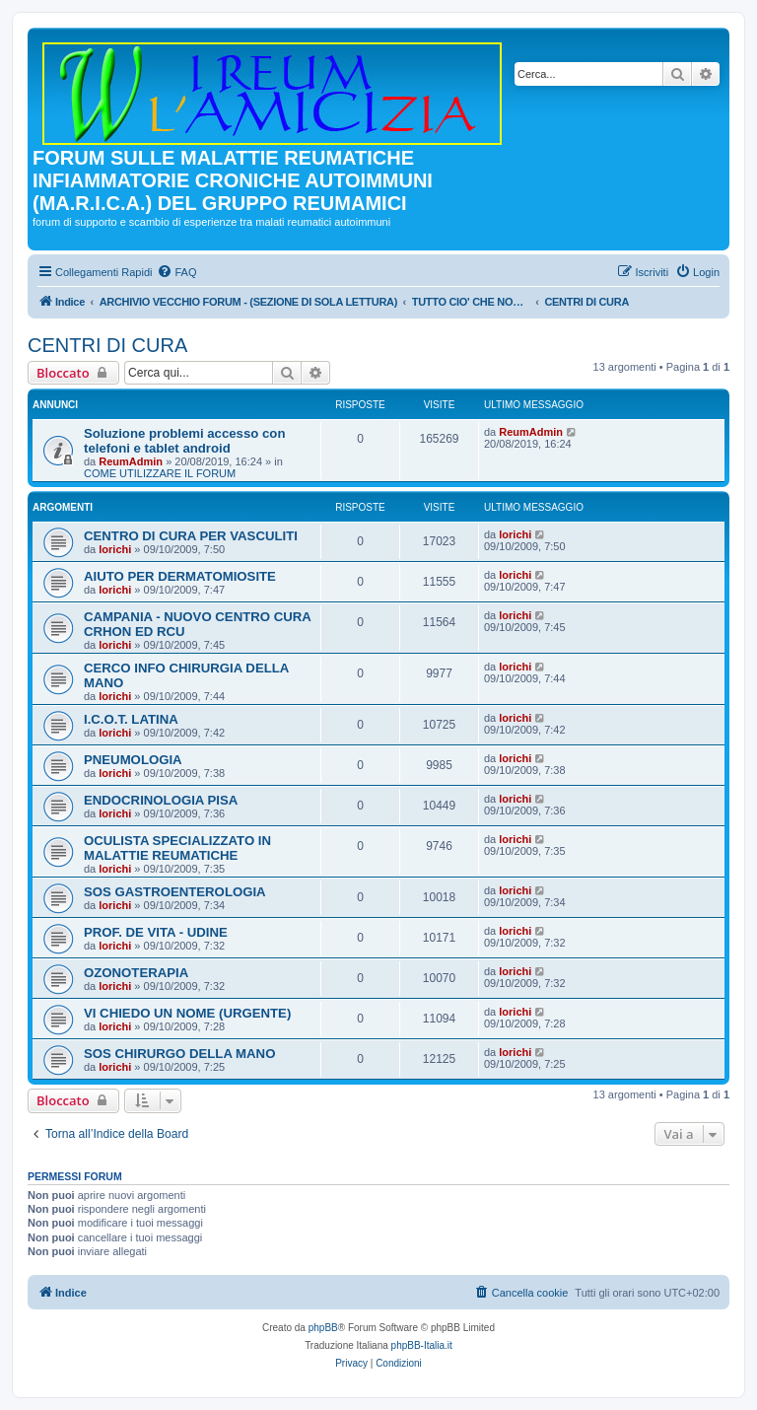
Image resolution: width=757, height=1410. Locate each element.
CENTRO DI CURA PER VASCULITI (191, 536)
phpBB (323, 1327)
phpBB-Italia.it (421, 1345)
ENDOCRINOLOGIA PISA (161, 800)
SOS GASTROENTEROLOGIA (175, 891)
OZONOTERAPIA (136, 972)
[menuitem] (176, 272)
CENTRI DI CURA (107, 345)
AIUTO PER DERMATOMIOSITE (180, 576)
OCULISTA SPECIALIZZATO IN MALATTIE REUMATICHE (177, 848)
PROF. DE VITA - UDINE (156, 932)
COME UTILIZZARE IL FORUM (160, 473)
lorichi (115, 549)
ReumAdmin (131, 461)
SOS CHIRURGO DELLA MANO (179, 1053)
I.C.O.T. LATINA (131, 719)
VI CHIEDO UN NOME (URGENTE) (187, 1013)
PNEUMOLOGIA (133, 759)
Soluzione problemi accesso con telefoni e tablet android (184, 441)
